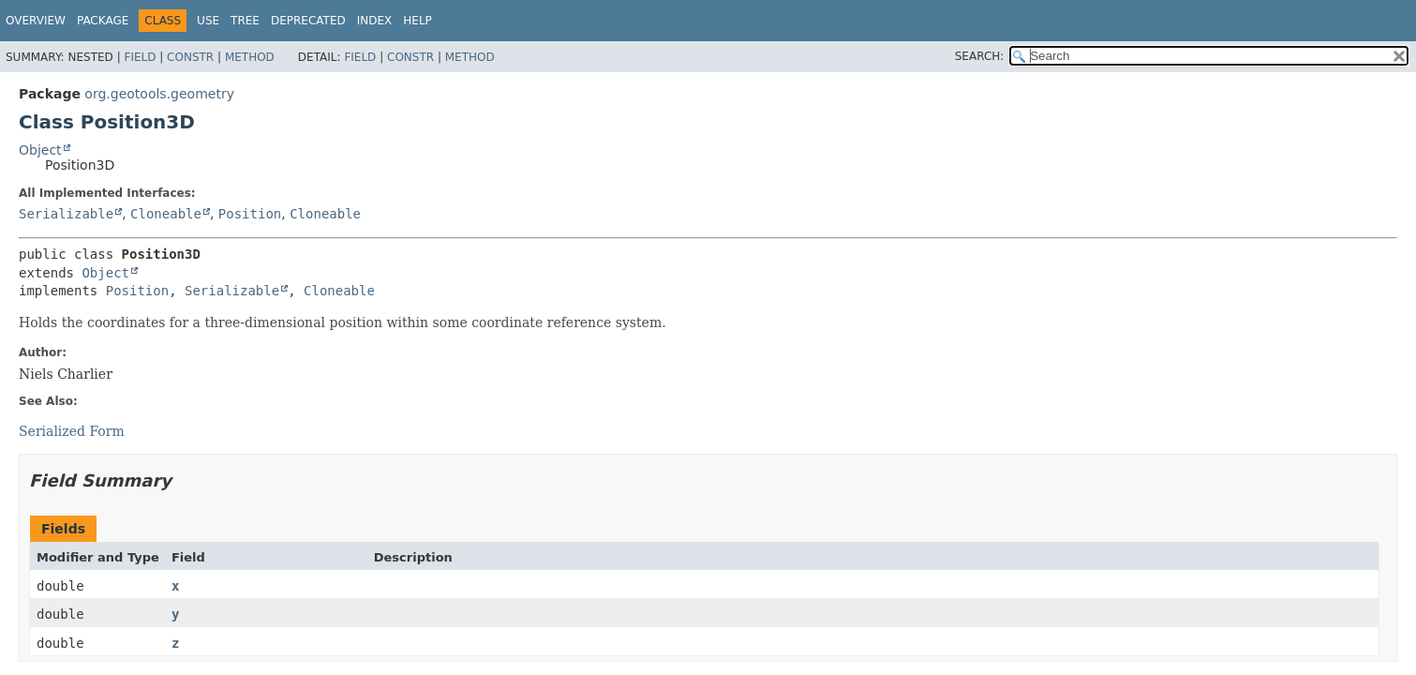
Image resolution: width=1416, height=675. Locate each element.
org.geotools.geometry (159, 93)
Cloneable (165, 213)
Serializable (66, 213)
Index (375, 20)
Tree (245, 20)
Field (140, 57)
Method (250, 57)
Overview (36, 20)
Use (208, 20)
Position (249, 213)
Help (417, 20)
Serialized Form (72, 431)
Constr (190, 57)
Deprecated (308, 20)
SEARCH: (980, 56)
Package (102, 20)
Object (40, 150)
